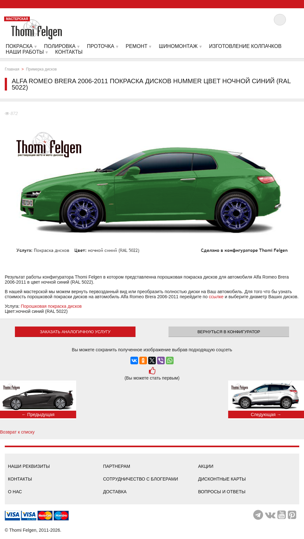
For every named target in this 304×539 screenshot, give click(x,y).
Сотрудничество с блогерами (140, 479)
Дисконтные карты (222, 479)
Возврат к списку (17, 432)
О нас (15, 491)
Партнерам (116, 466)
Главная (12, 69)
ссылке (216, 296)
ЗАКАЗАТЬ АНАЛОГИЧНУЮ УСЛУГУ (75, 331)
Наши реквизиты (29, 466)
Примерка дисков (41, 69)
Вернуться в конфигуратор (228, 331)
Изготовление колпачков (245, 46)
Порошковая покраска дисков (51, 306)
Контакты (20, 479)
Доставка (115, 491)
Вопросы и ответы (221, 491)
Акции (205, 466)
